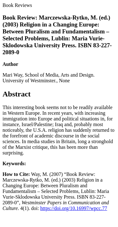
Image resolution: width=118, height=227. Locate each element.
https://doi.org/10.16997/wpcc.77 (73, 208)
